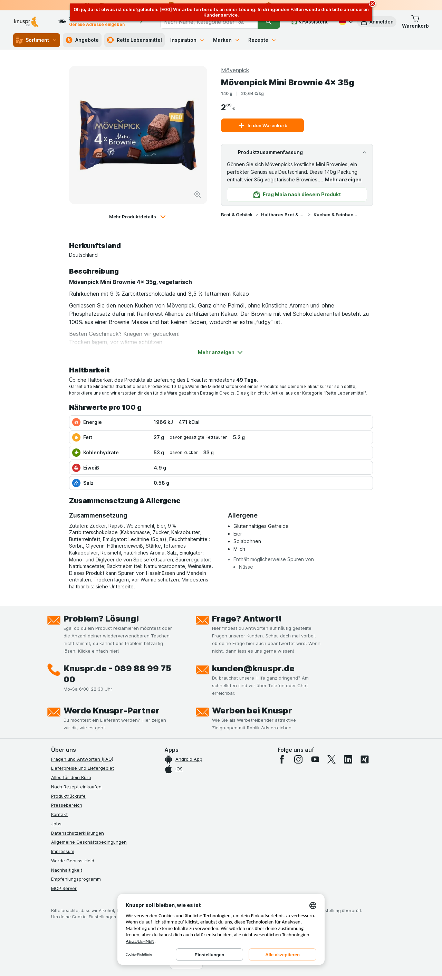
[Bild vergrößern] (197, 194)
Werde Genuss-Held (72, 860)
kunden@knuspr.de (253, 668)
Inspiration (187, 40)
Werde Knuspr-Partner (112, 710)
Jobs (56, 823)
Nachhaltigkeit (66, 870)
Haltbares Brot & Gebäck (283, 214)
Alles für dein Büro (71, 777)
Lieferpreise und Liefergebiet (82, 768)
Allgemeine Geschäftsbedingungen (89, 842)
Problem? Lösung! (101, 619)
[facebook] (282, 759)
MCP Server (64, 888)
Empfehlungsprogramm (76, 879)
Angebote (82, 40)
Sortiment (36, 40)
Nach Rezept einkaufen (76, 786)
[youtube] (315, 759)
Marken (226, 40)
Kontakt (59, 814)
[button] (376, 21)
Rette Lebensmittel (134, 40)
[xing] (365, 759)
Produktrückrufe (68, 796)
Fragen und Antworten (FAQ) (82, 759)
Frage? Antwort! (247, 619)
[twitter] (331, 759)
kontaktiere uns (85, 393)
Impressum (62, 851)
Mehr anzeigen (343, 179)
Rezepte (262, 40)
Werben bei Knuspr (252, 710)
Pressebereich (66, 805)
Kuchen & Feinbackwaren (336, 214)
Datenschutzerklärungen (77, 833)
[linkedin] (348, 759)
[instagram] (298, 759)
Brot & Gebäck (237, 214)
